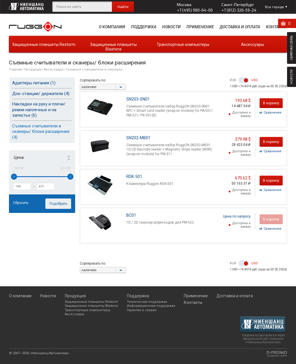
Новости (171, 27)
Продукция (33, 69)
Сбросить (20, 203)
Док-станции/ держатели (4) (40, 93)
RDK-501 (134, 176)
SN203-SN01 (138, 99)
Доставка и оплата (240, 27)
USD (254, 80)
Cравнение (273, 112)
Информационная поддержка (151, 306)
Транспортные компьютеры (183, 44)
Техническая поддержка (147, 302)
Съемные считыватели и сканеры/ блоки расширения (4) (40, 131)
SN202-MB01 (138, 137)
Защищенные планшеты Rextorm (43, 44)
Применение (200, 27)
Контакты (276, 27)
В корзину (271, 103)
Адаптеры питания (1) (34, 83)
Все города (274, 7)
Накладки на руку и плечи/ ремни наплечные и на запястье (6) (38, 109)
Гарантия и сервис (142, 310)
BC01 (131, 215)
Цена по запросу (237, 216)
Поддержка (143, 27)
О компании (112, 27)
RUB (233, 80)
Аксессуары (252, 44)
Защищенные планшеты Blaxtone (113, 46)
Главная (15, 69)
